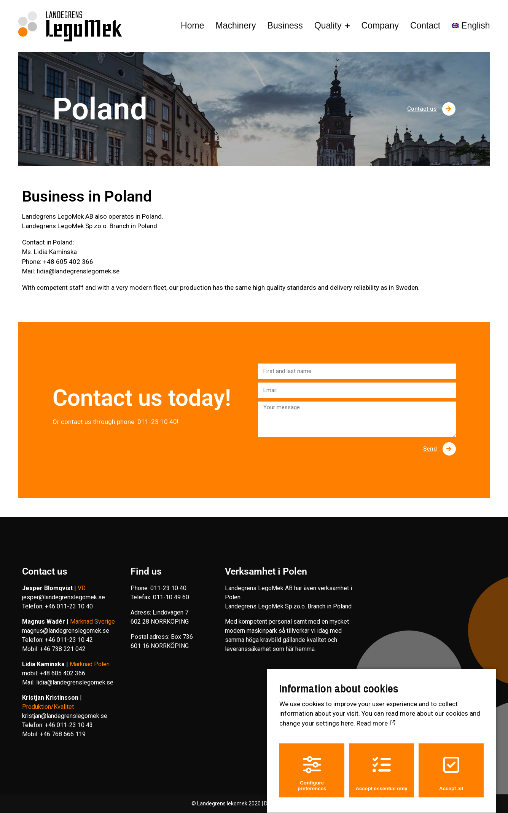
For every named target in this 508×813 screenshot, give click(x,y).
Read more (376, 717)
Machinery (235, 25)
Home (192, 25)
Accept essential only (381, 767)
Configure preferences (312, 767)
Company (379, 25)
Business (285, 25)
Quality (328, 25)
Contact (425, 25)
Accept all (451, 767)
